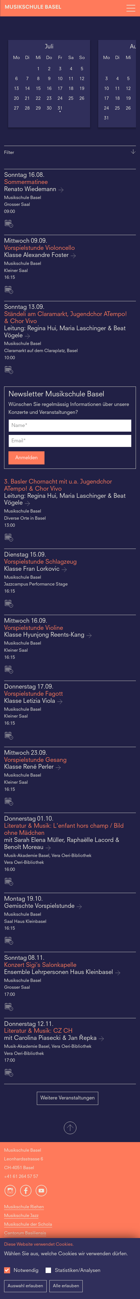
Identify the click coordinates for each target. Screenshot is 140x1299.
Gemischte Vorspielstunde (40, 906)
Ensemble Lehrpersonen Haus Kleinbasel (59, 972)
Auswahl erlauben (25, 1286)
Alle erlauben (66, 1286)
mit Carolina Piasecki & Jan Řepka (51, 1038)
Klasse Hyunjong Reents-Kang (45, 635)
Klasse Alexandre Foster (37, 255)
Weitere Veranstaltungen (67, 1098)
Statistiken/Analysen (77, 1270)
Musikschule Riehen (24, 1207)
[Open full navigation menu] (130, 8)
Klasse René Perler (29, 767)
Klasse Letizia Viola (30, 701)
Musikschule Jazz (21, 1216)
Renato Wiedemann (31, 189)
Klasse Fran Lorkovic (32, 569)
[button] (70, 1128)
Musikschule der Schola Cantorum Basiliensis (28, 1229)
